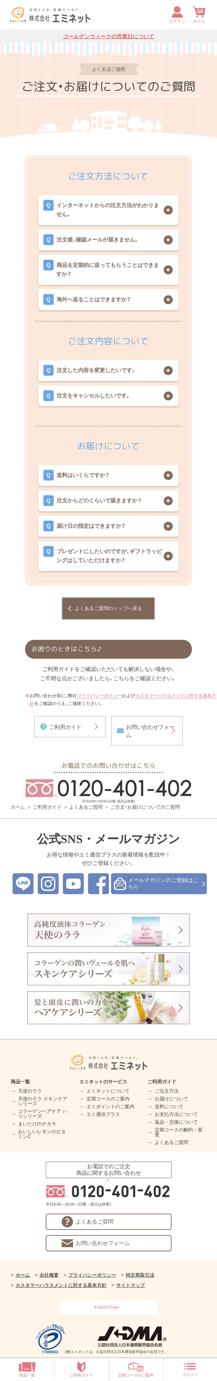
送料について (169, 1107)
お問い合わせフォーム (150, 732)
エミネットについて (108, 1091)
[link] (180, 1339)
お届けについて (171, 1099)
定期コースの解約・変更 (179, 1133)
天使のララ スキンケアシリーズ (42, 1102)
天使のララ (30, 1091)
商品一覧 (20, 1082)
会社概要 (49, 1276)
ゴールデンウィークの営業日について (108, 36)
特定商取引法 (140, 1276)
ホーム (18, 807)
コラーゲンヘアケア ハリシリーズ (42, 1115)
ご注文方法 (167, 1091)
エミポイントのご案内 (110, 1107)
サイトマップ (130, 1286)
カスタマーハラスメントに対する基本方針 (61, 1286)
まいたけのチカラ (37, 1124)
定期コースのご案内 (108, 1099)
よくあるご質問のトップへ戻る (108, 608)
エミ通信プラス (103, 1115)
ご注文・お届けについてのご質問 (145, 807)
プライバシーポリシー (99, 695)
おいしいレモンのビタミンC (42, 1135)
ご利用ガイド (65, 728)
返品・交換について (176, 1122)
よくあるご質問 (86, 807)
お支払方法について (176, 1115)
